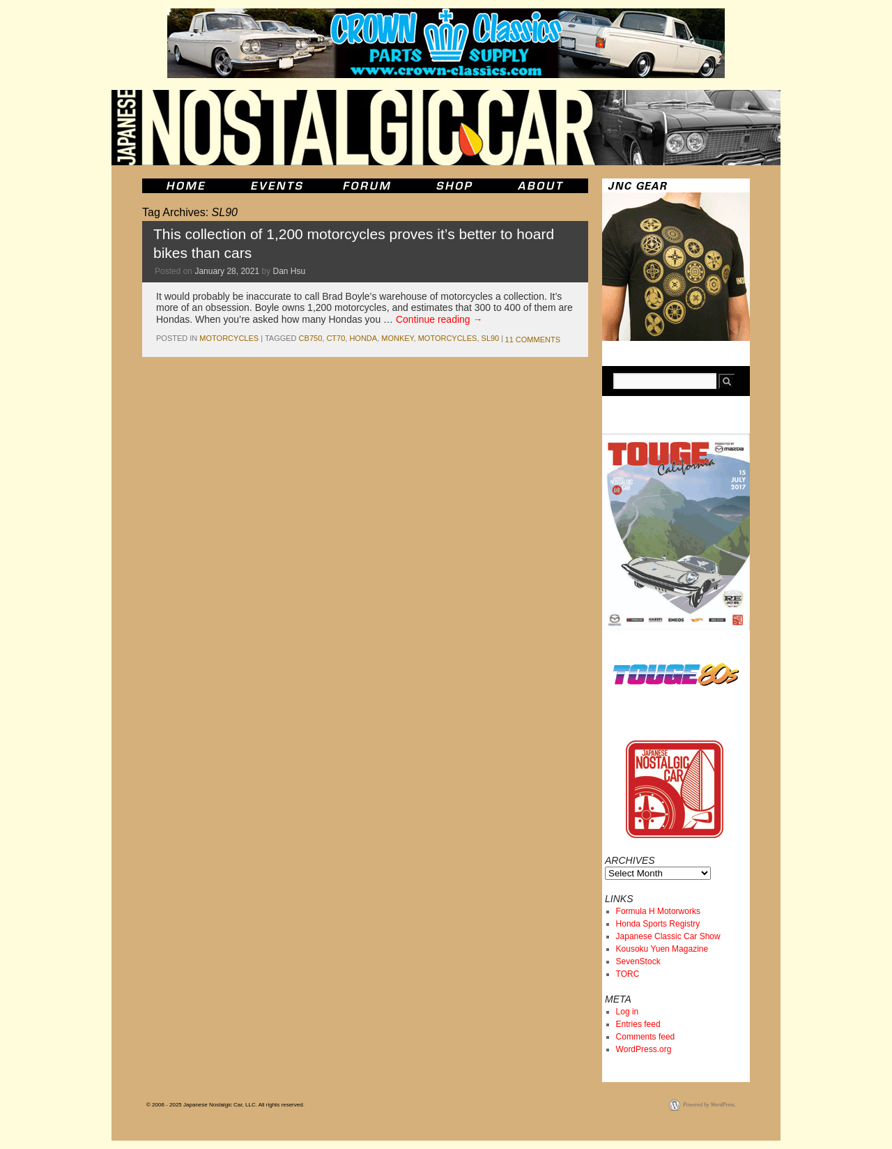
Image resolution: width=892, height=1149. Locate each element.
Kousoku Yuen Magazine (662, 949)
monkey (397, 338)
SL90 (491, 338)
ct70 (335, 338)
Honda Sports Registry (658, 924)
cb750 (311, 338)
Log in (627, 1012)
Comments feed (645, 1037)
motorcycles (447, 338)
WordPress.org (644, 1049)
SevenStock (638, 961)
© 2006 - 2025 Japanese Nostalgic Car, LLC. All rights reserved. (225, 1105)
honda (363, 338)
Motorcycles (229, 338)
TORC (628, 974)
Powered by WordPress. (709, 1105)
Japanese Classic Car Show (668, 936)
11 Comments (532, 339)
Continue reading (439, 319)
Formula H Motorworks (658, 911)
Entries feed (638, 1024)
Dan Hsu (289, 271)
